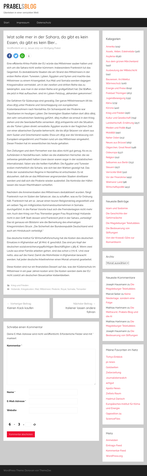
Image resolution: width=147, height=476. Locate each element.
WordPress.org (114, 455)
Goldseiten (112, 367)
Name (11, 392)
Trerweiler (81, 289)
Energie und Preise (116, 88)
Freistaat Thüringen (116, 93)
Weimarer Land (114, 182)
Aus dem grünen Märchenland (122, 61)
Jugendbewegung (115, 98)
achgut (110, 382)
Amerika (110, 46)
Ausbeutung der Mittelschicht (121, 70)
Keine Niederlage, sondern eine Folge (120, 298)
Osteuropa (111, 152)
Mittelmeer (45, 289)
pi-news (110, 362)
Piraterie (56, 289)
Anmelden (112, 440)
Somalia (71, 289)
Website (12, 410)
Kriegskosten (27, 289)
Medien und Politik (115, 127)
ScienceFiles (113, 418)
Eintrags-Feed (114, 445)
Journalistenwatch (116, 377)
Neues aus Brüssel (116, 142)
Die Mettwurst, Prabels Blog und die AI (122, 312)
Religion (110, 157)
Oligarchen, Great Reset (118, 147)
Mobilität (110, 132)
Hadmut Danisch (115, 398)
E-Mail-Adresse (16, 401)
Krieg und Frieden (20, 285)
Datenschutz (44, 22)
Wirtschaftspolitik (115, 187)
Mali (37, 289)
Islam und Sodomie (117, 208)
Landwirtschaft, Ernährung (120, 123)
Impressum (23, 22)
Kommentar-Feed (116, 450)
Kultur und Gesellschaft (118, 117)
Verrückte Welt (114, 172)
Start (6, 22)
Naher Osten (112, 137)
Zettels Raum (113, 393)
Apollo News (113, 388)
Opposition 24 (113, 413)
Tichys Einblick (114, 356)
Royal (63, 289)
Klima (109, 103)
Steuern (110, 167)
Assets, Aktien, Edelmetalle (120, 51)
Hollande (15, 289)
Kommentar (14, 345)
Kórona (110, 108)
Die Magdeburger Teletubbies (123, 223)
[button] (9, 55)
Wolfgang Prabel (52, 48)
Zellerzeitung (113, 372)
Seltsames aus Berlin (117, 162)
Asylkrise (110, 56)
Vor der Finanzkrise (116, 177)
